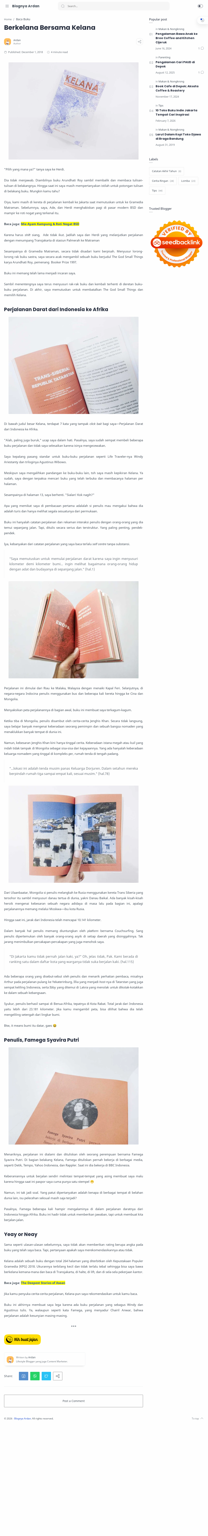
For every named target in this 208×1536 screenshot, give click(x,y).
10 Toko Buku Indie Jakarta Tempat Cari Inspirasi (175, 112)
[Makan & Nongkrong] (170, 29)
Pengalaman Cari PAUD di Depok (174, 64)
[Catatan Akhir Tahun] (165, 171)
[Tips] (159, 105)
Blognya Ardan (25, 6)
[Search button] (63, 6)
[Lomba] (187, 181)
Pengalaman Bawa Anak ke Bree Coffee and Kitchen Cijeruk (176, 38)
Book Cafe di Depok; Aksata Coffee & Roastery (176, 88)
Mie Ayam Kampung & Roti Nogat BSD (104, 221)
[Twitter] (13, 1528)
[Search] (114, 6)
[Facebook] (19, 1528)
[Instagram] (7, 1528)
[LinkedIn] (25, 1528)
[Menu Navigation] (7, 6)
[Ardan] (71, 49)
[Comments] (200, 49)
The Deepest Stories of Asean (97, 1378)
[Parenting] (163, 57)
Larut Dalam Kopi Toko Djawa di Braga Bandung (177, 137)
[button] (200, 6)
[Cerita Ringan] (162, 181)
